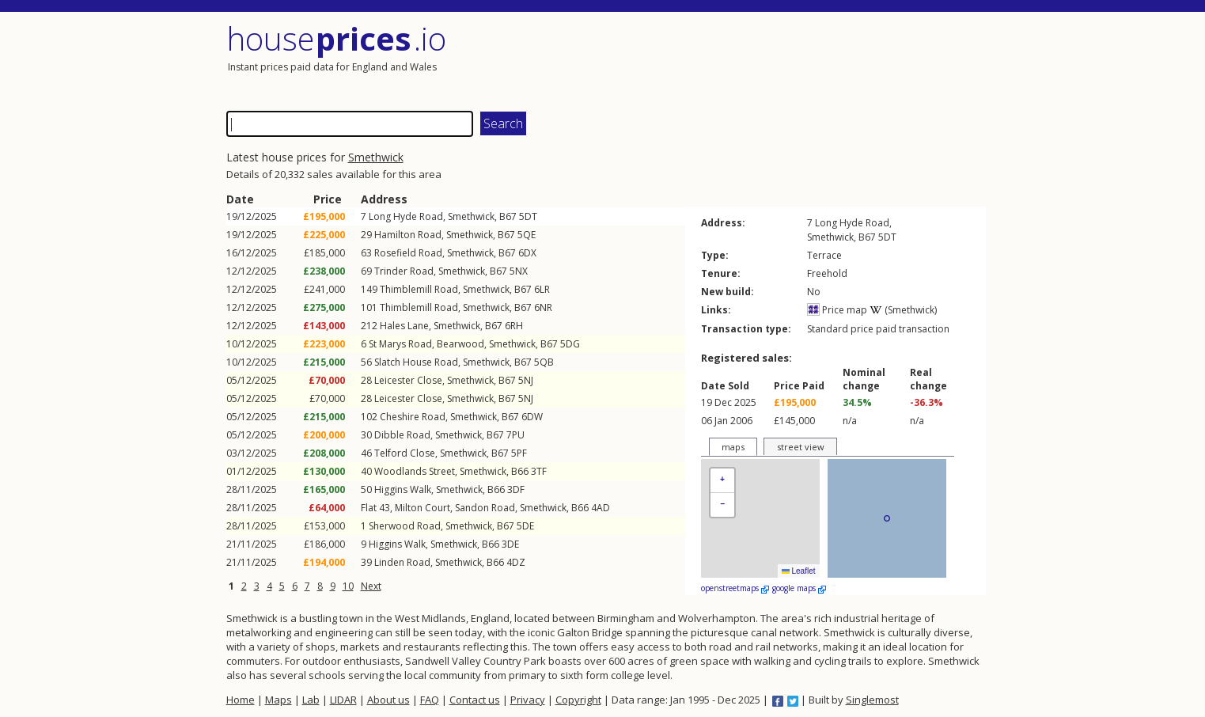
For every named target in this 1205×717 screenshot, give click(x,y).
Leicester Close (408, 380)
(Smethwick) (903, 310)
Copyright (578, 699)
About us (388, 699)
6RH (514, 325)
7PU (515, 435)
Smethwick (376, 157)
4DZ (515, 562)
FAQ (429, 699)
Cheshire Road (412, 416)
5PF (519, 453)
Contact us (474, 699)
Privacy (527, 699)
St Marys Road (400, 344)
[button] (722, 481)
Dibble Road (402, 435)
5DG (570, 344)
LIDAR (343, 699)
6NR (543, 307)
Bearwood (460, 344)
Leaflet (799, 571)
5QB (544, 362)
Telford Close (404, 453)
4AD (600, 507)
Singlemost (872, 699)
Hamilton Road (407, 234)
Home (240, 699)
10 (348, 586)
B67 (508, 216)
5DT (528, 216)
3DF (516, 489)
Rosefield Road (408, 253)
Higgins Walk (402, 489)
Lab (311, 699)
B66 (520, 471)
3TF (539, 471)
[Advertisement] (796, 59)
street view (800, 447)
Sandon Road (485, 507)
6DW (532, 416)
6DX (527, 253)
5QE (526, 234)
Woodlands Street (414, 471)
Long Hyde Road (406, 216)
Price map (837, 310)
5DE (525, 526)
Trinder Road (404, 271)
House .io (336, 38)
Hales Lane (404, 325)
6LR (542, 289)
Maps (278, 699)
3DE (510, 544)
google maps (799, 588)
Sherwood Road (405, 526)
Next (371, 586)
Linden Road (402, 562)
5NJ (525, 380)
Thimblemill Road (419, 289)
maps (733, 447)
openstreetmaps (735, 588)
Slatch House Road (416, 362)
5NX (519, 271)
